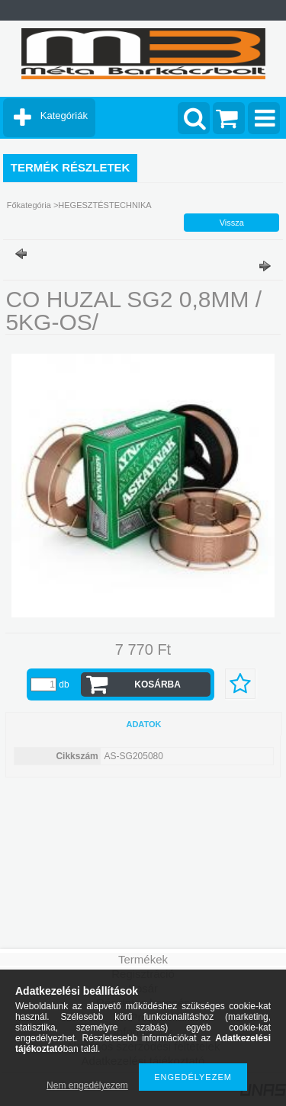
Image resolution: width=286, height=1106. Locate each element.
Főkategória (29, 205)
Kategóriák (64, 115)
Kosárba (157, 684)
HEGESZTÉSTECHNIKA (104, 205)
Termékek (143, 959)
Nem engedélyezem (87, 1085)
